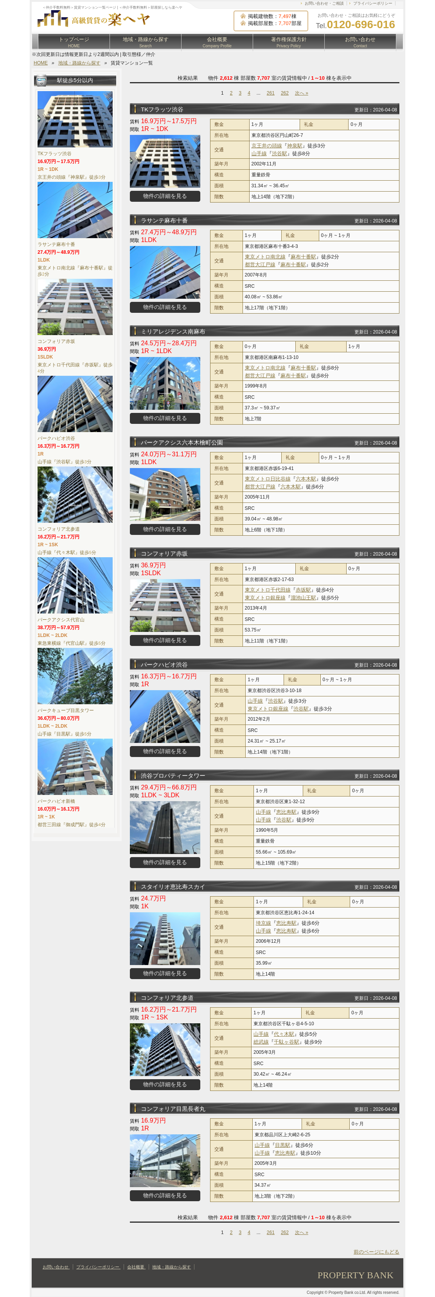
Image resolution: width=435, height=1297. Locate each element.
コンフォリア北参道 (167, 997)
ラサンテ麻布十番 (164, 220)
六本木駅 (306, 479)
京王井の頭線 (267, 146)
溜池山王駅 (303, 598)
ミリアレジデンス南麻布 (173, 331)
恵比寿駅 (286, 812)
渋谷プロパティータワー (173, 775)
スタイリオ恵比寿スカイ (173, 886)
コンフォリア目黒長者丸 (173, 1108)
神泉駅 (294, 146)
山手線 (259, 153)
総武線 (261, 1042)
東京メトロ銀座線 (265, 598)
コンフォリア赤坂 (164, 553)
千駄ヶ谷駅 (286, 1042)
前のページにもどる (376, 1252)
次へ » (301, 93)
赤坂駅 (303, 590)
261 (271, 93)
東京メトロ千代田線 (268, 590)
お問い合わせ (360, 42)
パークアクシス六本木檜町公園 (182, 442)
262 (285, 93)
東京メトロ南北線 (265, 257)
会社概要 (217, 42)
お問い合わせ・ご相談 (324, 3)
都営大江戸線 (260, 264)
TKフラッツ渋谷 (162, 109)
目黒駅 (282, 1145)
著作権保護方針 (289, 42)
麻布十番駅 (303, 257)
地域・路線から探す (146, 42)
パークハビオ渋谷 (164, 664)
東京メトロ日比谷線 (268, 479)
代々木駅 (284, 1034)
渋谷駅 (279, 153)
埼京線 (263, 923)
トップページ (74, 42)
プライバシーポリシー (372, 3)
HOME (41, 63)
